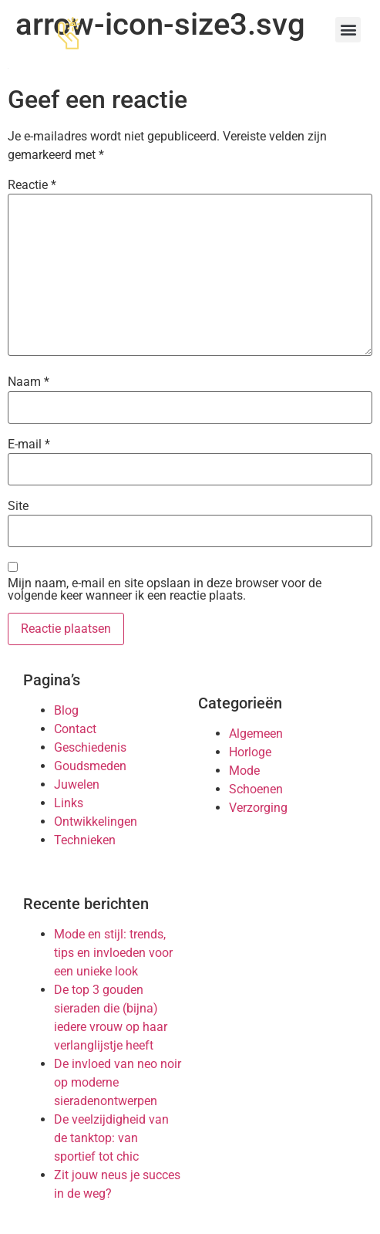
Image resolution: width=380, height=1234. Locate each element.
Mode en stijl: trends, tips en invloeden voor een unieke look (113, 953)
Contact (75, 729)
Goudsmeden (90, 766)
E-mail (29, 444)
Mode (244, 770)
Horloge (250, 752)
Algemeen (256, 733)
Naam (28, 382)
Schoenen (256, 789)
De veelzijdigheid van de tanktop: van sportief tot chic (111, 1138)
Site (18, 506)
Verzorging (258, 807)
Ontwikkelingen (95, 821)
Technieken (85, 840)
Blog (66, 710)
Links (68, 803)
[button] (348, 29)
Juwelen (76, 784)
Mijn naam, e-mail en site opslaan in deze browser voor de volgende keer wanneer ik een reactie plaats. (164, 589)
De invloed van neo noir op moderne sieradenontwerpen (117, 1082)
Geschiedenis (90, 747)
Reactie (32, 185)
